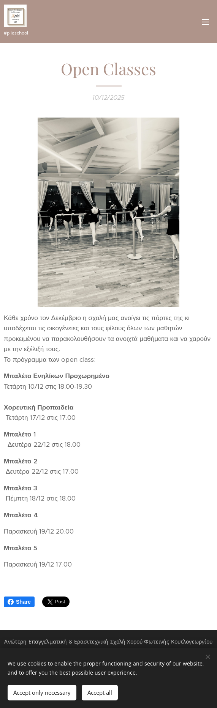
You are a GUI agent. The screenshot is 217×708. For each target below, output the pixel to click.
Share (19, 602)
